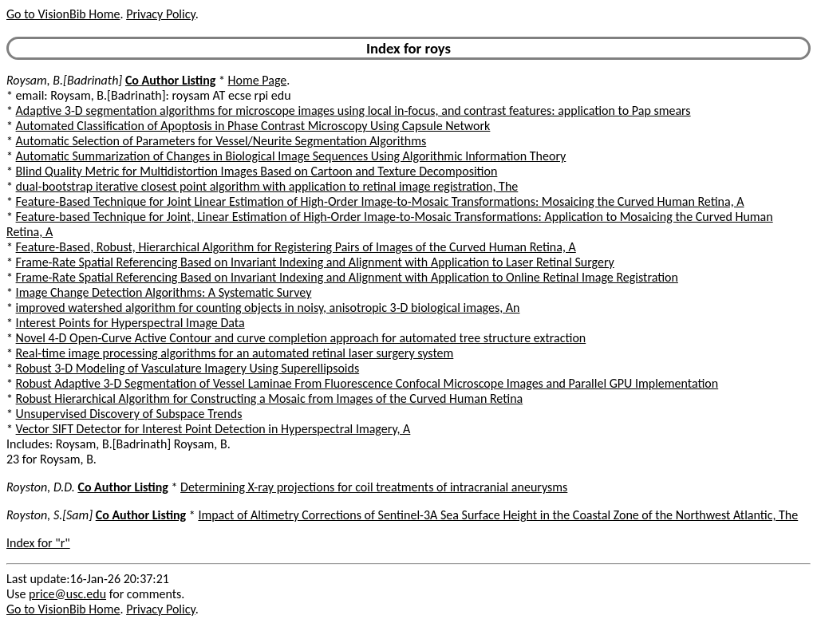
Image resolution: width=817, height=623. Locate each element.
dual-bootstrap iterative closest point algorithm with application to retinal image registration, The (267, 186)
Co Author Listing (170, 80)
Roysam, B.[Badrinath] (64, 80)
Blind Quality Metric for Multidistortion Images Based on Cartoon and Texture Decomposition (257, 171)
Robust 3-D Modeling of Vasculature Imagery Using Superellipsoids (188, 368)
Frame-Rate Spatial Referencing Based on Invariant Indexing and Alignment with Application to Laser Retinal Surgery (315, 262)
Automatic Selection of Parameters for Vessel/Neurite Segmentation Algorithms (221, 140)
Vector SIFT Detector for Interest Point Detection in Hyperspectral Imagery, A (213, 428)
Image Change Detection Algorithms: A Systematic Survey (164, 292)
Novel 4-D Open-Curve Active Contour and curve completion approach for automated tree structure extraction (301, 337)
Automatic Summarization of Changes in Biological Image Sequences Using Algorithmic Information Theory (291, 156)
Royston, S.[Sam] (49, 514)
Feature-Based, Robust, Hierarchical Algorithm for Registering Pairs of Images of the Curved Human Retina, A (296, 246)
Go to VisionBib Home (63, 14)
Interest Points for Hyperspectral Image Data (130, 322)
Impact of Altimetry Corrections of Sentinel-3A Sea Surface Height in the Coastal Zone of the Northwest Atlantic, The (498, 514)
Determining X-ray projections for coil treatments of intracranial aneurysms (373, 487)
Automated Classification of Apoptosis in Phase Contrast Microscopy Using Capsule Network (253, 125)
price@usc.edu (67, 593)
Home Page (257, 80)
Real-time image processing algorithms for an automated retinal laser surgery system (235, 353)
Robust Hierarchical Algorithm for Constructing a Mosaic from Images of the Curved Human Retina (269, 398)
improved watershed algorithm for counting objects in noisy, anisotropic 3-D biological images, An (268, 307)
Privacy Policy (160, 14)
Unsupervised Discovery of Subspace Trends (129, 413)
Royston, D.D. (40, 487)
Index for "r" (38, 542)
